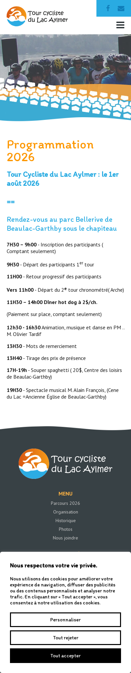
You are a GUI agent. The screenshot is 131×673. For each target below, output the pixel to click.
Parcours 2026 (65, 503)
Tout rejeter (65, 638)
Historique (66, 520)
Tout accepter (65, 656)
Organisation (65, 512)
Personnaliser (65, 620)
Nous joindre (65, 538)
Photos (65, 529)
